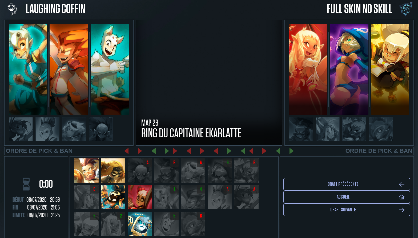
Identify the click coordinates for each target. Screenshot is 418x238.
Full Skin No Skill (359, 9)
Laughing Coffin (55, 9)
